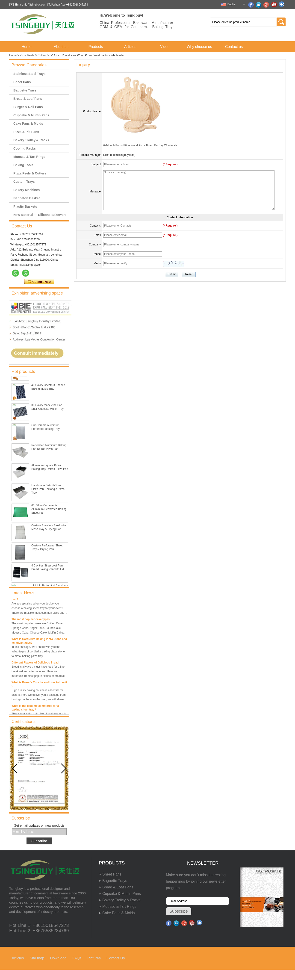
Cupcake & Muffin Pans (31, 115)
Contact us (234, 47)
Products (95, 47)
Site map (37, 958)
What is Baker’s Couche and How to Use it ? (39, 685)
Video (165, 47)
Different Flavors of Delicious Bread (35, 663)
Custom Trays (24, 181)
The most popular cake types (31, 620)
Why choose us (199, 47)
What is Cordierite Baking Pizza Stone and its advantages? (39, 641)
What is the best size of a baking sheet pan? (37, 598)
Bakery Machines (26, 190)
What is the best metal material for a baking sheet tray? (35, 708)
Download (58, 958)
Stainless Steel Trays (29, 74)
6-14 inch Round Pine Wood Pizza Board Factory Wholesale (140, 145)
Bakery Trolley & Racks (31, 140)
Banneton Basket (26, 198)
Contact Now (39, 282)
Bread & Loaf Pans (27, 98)
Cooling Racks (24, 148)
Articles (130, 47)
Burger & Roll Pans (28, 107)
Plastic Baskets (25, 206)
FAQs (77, 958)
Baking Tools (23, 165)
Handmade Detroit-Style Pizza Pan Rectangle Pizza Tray (48, 490)
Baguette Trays (24, 90)
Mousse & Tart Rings (29, 157)
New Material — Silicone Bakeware (39, 215)
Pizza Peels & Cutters (33, 55)
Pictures (94, 958)
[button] (64, 769)
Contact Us (115, 958)
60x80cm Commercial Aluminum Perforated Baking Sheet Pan (49, 510)
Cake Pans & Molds (28, 123)
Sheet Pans (22, 82)
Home (27, 47)
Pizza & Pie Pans (26, 132)
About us (61, 47)
